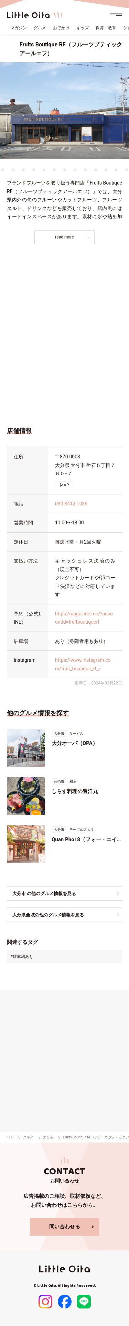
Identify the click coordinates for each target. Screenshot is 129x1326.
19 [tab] (95, 169)
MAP (64, 485)
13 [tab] (33, 169)
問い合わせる (64, 1227)
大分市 (48, 1137)
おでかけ (61, 27)
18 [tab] (85, 169)
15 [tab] (54, 169)
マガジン (18, 27)
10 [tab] (2, 169)
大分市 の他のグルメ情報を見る (44, 893)
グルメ (40, 27)
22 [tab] (126, 169)
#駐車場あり (21, 956)
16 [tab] (64, 169)
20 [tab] (106, 169)
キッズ (82, 27)
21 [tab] (116, 169)
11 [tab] (13, 169)
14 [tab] (44, 169)
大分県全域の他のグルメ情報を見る (48, 914)
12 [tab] (23, 169)
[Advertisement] (64, 333)
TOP (10, 1137)
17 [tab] (75, 169)
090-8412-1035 (71, 503)
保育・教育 (106, 27)
